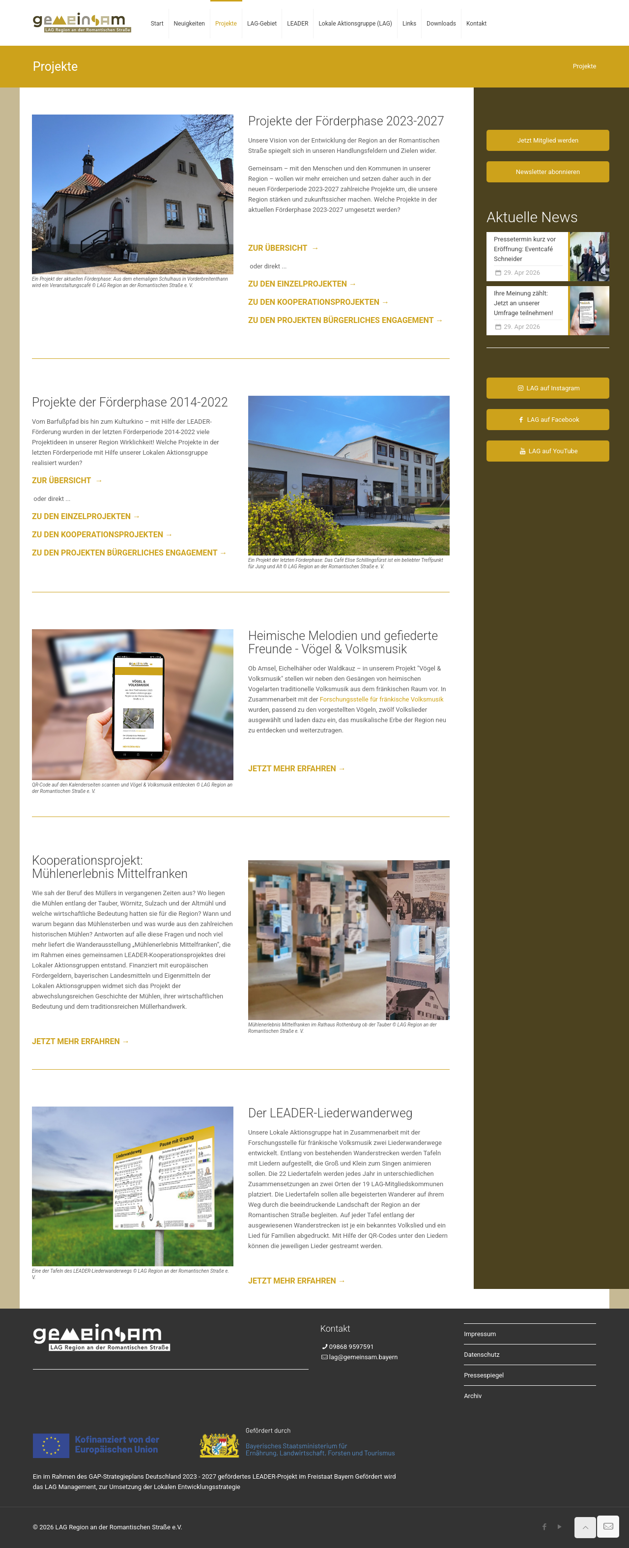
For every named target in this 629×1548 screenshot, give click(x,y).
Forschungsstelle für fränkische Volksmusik (382, 699)
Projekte (585, 66)
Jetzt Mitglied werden (547, 140)
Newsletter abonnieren (548, 171)
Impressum (480, 1334)
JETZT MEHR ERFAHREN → (297, 768)
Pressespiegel (484, 1375)
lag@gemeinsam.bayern (363, 1357)
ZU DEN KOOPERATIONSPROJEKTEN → (318, 302)
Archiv (473, 1396)
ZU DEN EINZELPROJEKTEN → (302, 284)
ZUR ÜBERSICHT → (283, 248)
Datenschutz (481, 1354)
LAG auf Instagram (548, 388)
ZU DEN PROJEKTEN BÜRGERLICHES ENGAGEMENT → (345, 320)
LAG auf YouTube (548, 451)
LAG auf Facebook (547, 419)
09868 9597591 (351, 1346)
